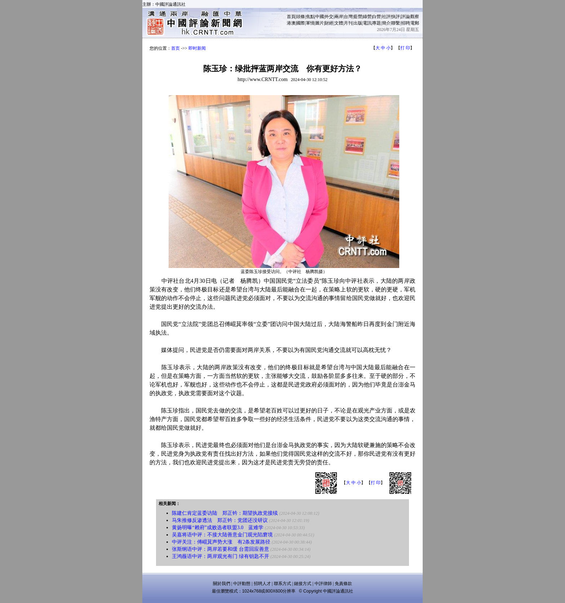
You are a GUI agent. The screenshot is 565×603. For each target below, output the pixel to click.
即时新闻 (197, 48)
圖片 (319, 23)
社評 (386, 16)
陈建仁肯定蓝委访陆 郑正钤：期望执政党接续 (225, 513)
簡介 (386, 23)
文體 (338, 23)
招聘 (405, 23)
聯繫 (395, 23)
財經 (329, 23)
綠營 (367, 16)
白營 (376, 16)
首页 (175, 48)
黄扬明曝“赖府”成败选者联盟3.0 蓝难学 (217, 527)
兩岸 (338, 16)
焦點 (310, 16)
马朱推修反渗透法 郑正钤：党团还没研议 (220, 520)
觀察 (414, 16)
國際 (300, 23)
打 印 (405, 47)
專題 (376, 23)
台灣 (348, 16)
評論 (405, 16)
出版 (357, 23)
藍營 (357, 16)
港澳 (291, 23)
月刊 (348, 23)
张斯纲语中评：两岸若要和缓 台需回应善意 (220, 549)
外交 (329, 16)
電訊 (367, 23)
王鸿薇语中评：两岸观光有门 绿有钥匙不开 (220, 556)
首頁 (291, 16)
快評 (395, 16)
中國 (319, 16)
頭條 (300, 16)
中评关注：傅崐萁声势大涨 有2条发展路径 (221, 542)
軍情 (310, 23)
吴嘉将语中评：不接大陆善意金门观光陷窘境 (222, 534)
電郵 (414, 23)
